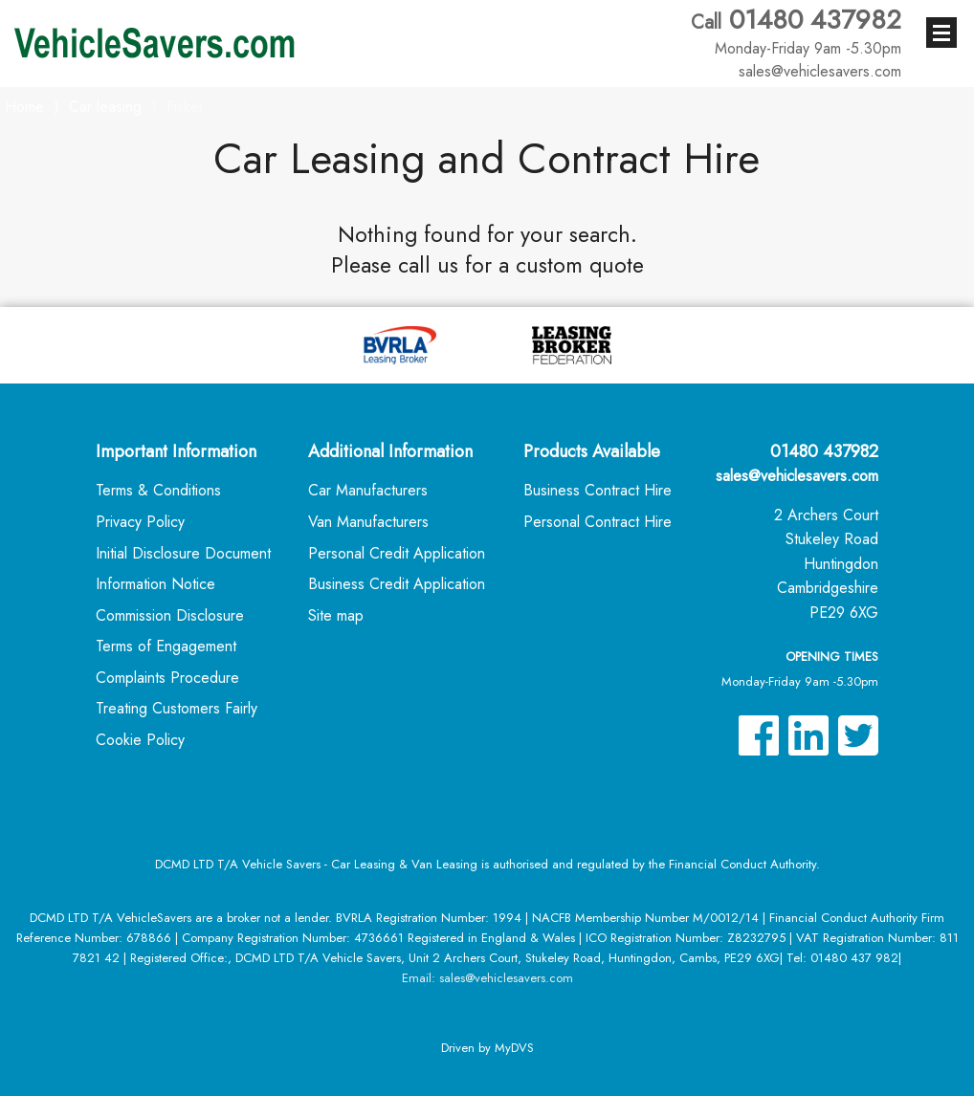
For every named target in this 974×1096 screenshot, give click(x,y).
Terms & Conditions (158, 490)
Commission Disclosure (170, 615)
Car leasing (105, 107)
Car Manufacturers (368, 490)
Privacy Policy (140, 522)
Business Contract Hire (597, 490)
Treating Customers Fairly (176, 708)
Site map (336, 615)
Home (24, 105)
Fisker (185, 107)
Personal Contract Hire (597, 522)
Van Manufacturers (368, 522)
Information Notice (155, 584)
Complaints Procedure (167, 678)
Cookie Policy (140, 740)
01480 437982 (796, 31)
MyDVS (514, 1048)
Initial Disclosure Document (183, 553)
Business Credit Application (396, 584)
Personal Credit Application (396, 553)
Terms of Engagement (166, 646)
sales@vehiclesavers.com (797, 476)
